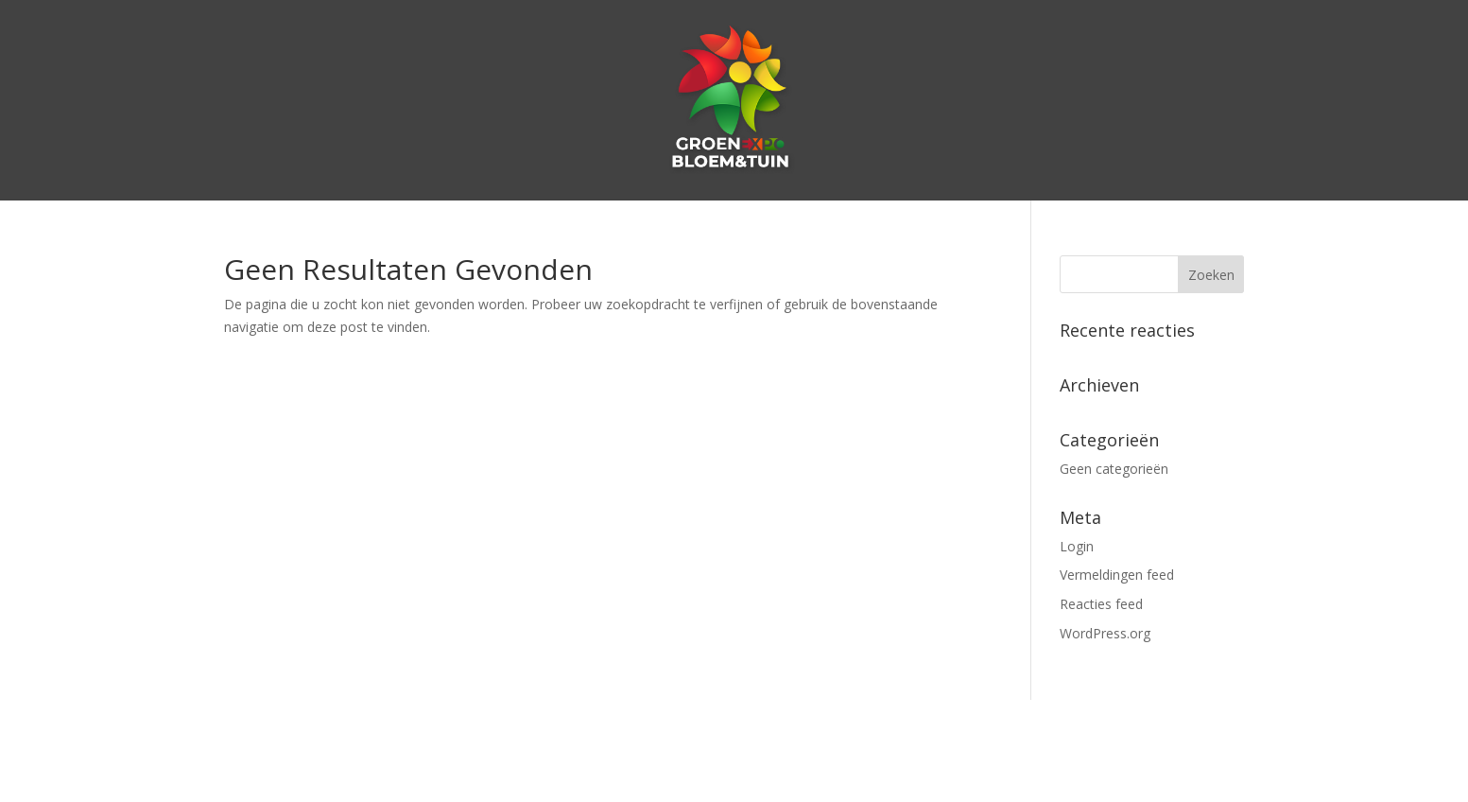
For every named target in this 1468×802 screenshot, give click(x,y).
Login (1077, 546)
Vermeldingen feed (1117, 575)
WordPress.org (1105, 633)
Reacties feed (1101, 604)
